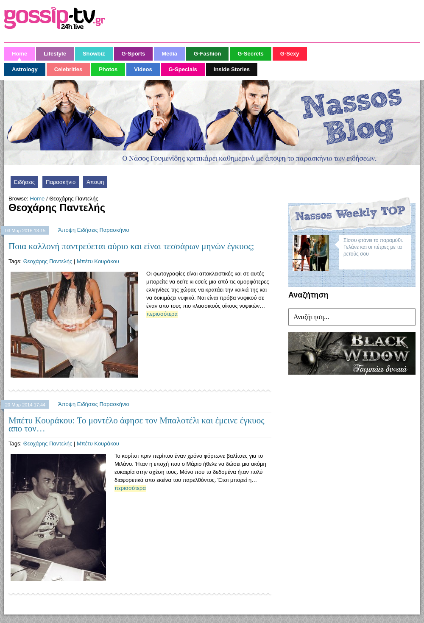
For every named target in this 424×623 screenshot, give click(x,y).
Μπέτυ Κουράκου (98, 261)
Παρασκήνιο (60, 182)
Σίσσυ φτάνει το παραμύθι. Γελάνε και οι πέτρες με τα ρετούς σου (373, 247)
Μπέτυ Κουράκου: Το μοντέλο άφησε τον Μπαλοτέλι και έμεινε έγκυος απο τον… (136, 424)
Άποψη (95, 182)
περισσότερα (162, 314)
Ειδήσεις (24, 182)
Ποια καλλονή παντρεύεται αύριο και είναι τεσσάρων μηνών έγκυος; (131, 246)
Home (37, 198)
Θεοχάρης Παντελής (48, 261)
